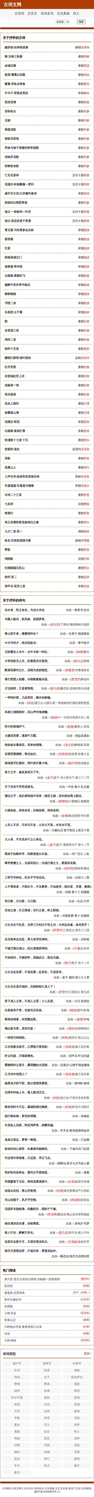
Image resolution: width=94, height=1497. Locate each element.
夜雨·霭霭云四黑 (15, 74)
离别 (77, 1390)
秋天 (47, 1465)
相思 (77, 1383)
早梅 (86, 1019)
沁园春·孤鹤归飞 (15, 275)
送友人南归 (12, 403)
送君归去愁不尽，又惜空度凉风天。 (27, 1241)
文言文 (32, 13)
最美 (77, 1411)
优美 (77, 1445)
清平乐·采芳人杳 (15, 586)
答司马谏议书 (12, 1299)
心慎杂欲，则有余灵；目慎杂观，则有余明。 (33, 810)
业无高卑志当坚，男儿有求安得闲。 (27, 939)
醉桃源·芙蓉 (81, 744)
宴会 (17, 1424)
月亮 (17, 1411)
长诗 (17, 1370)
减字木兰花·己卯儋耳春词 (21, 193)
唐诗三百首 (74, 1488)
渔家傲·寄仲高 (13, 266)
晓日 (86, 651)
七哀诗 (9, 504)
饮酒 (47, 1390)
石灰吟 (85, 948)
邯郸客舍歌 (12, 166)
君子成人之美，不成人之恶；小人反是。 (30, 1001)
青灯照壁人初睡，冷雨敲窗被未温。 (27, 679)
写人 (47, 1424)
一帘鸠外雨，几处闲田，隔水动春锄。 (29, 697)
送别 (77, 1397)
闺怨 (17, 1438)
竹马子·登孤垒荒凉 (16, 93)
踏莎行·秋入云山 (79, 1037)
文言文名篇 (61, 1488)
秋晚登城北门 (13, 257)
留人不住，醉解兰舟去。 (20, 1232)
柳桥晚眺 (10, 293)
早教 (17, 1417)
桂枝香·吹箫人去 (79, 753)
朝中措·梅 (83, 1010)
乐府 (47, 1411)
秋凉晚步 (83, 763)
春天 (17, 1472)
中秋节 (77, 1363)
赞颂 (17, 1383)
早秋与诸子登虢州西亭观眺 (22, 147)
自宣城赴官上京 (15, 376)
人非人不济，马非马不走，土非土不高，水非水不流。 (39, 824)
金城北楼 (10, 65)
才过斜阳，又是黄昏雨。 (20, 688)
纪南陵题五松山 (15, 567)
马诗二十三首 (13, 494)
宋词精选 (87, 1488)
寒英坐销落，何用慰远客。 (22, 1019)
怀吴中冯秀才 (80, 1106)
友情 (17, 1404)
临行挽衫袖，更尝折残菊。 (22, 1116)
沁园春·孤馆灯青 (15, 430)
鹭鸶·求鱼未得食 (15, 83)
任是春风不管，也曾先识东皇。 (24, 1010)
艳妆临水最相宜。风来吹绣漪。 (24, 744)
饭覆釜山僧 (12, 412)
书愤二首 (10, 303)
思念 (47, 1438)
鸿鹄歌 (9, 558)
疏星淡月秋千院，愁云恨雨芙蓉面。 (27, 1083)
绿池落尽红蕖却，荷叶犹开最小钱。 (27, 763)
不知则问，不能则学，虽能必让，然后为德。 (33, 957)
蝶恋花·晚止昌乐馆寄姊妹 (73, 1214)
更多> (87, 1353)
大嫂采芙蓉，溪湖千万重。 (22, 735)
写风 (77, 1417)
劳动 (17, 1377)
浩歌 (7, 458)
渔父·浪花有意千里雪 (18, 220)
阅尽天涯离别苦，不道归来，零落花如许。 (32, 1250)
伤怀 (77, 1438)
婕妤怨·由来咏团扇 (16, 47)
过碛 (7, 120)
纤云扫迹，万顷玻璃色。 (20, 1055)
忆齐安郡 (10, 367)
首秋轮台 (10, 111)
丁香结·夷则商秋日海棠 (74, 624)
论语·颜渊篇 (81, 1001)
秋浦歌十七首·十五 (16, 440)
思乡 (17, 1458)
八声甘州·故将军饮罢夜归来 (22, 476)
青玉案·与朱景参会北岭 (19, 230)
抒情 (17, 1445)
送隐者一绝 (12, 385)
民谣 (47, 1370)
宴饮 (47, 1397)
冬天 (17, 1465)
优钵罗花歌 (12, 156)
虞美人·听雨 (81, 726)
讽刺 (77, 1370)
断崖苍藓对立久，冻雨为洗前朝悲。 (27, 670)
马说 (7, 1333)
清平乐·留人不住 (79, 1232)
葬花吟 (85, 679)
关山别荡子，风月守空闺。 (22, 1199)
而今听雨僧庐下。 (16, 726)
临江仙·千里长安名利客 (74, 1097)
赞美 (47, 1383)
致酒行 (9, 513)
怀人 (77, 1431)
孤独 (17, 1431)
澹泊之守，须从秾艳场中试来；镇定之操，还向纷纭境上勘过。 (44, 795)
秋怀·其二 (11, 577)
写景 (77, 1451)
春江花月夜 (82, 1046)
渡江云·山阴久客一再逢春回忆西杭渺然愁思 (62, 702)
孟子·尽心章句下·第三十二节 (71, 777)
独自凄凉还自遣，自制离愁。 (23, 1223)
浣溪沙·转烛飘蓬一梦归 (19, 184)
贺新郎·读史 (12, 449)
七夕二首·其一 (13, 531)
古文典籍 (63, 13)
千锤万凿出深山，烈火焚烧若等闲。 (27, 948)
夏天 (77, 1465)
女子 (47, 1377)
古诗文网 (16, 1488)
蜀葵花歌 (10, 129)
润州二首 (10, 339)
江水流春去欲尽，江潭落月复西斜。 (27, 1046)
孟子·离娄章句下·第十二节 (73, 844)
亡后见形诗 (12, 175)
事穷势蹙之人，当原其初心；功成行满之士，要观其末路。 (42, 863)
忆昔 (7, 248)
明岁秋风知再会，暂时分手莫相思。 (27, 1172)
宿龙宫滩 (10, 102)
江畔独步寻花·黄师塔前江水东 (23, 1326)
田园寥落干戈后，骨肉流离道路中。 (27, 1181)
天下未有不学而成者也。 (20, 786)
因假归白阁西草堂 (16, 202)
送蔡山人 (10, 467)
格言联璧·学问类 (79, 815)
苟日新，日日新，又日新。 (22, 901)
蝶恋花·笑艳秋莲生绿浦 (74, 688)
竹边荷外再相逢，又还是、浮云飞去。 (29, 1157)
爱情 (77, 1458)
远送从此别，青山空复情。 (22, 1190)
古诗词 (19, 13)
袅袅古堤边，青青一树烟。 (22, 1139)
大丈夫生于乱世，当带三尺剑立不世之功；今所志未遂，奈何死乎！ (47, 924)
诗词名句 (47, 13)
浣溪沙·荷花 (12, 421)
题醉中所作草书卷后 (17, 284)
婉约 (17, 1451)
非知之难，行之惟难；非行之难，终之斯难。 (33, 910)
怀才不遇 (17, 1397)
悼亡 (47, 1458)
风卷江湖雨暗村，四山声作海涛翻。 (27, 712)
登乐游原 (10, 394)
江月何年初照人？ (16, 1074)
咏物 (47, 1451)
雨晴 (86, 661)
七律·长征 (10, 1313)
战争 (17, 1390)
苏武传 (8, 1285)
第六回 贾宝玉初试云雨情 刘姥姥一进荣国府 (32, 1279)
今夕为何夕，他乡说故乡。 (22, 642)
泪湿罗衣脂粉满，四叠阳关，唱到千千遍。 (32, 1208)
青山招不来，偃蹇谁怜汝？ (22, 633)
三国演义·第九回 (79, 991)
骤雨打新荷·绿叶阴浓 (18, 357)
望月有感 (83, 1181)
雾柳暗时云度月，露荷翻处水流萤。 (27, 1065)
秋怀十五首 (12, 348)
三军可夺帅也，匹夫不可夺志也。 (26, 877)
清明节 (47, 1363)
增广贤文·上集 (80, 853)
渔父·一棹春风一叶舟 (18, 211)
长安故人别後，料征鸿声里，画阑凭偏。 (30, 1125)
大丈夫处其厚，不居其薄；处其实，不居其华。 (34, 972)
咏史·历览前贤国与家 (18, 540)
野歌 (7, 549)
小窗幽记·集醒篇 (79, 801)
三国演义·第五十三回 (76, 930)
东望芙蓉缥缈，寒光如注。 (22, 753)
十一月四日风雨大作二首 (73, 717)
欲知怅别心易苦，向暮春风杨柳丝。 (27, 1148)
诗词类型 (9, 1354)
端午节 (17, 1363)
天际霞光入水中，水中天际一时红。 (27, 651)
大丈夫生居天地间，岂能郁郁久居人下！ (30, 986)
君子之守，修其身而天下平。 (23, 772)
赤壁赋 (8, 1306)
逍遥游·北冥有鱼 (14, 1292)
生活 (47, 1404)
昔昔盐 (85, 1199)
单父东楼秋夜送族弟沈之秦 (22, 522)
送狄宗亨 (83, 1241)
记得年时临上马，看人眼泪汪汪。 (26, 1092)
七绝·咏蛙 (10, 1340)
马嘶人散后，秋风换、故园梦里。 (26, 619)
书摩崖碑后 (82, 670)
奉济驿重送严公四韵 (76, 1190)
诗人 (76, 13)
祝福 (77, 1404)
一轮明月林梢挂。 (16, 1037)
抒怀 (77, 1424)
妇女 (47, 1431)
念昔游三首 (12, 330)
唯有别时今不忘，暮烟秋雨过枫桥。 (27, 1106)
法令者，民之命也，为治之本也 (24, 610)
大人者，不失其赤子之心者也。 (24, 839)
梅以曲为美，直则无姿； (20, 1028)
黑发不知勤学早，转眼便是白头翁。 (27, 853)
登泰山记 (10, 1320)
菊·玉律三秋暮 (13, 56)
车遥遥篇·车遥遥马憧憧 (19, 485)
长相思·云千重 (13, 312)
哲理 (47, 1417)
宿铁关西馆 (12, 138)
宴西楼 (9, 239)
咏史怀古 (77, 1377)
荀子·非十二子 (80, 962)
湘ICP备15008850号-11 (47, 1491)
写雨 (47, 1445)
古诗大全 (28, 1488)
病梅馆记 (83, 1028)
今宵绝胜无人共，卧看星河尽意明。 (27, 661)
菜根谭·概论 (81, 868)
